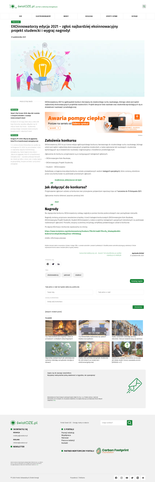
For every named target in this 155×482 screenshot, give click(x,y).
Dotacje (135, 16)
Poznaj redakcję (67, 433)
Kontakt (64, 443)
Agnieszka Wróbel (138, 253)
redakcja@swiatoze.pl (20, 436)
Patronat (15, 22)
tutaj (54, 400)
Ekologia (89, 16)
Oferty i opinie (111, 16)
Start (57, 202)
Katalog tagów (137, 281)
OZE (20, 16)
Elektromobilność (43, 16)
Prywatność (74, 478)
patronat (67, 275)
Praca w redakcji (67, 440)
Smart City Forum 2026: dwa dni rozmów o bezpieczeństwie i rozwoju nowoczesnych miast (25, 115)
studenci (78, 275)
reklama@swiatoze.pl (20, 443)
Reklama (82, 478)
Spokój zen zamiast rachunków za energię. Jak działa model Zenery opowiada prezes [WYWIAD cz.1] (126, 360)
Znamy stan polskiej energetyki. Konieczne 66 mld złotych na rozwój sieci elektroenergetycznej (93, 360)
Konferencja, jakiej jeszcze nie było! (68, 180)
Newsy (66, 16)
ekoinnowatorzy (53, 275)
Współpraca (66, 435)
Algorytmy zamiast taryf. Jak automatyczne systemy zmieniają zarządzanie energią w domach (59, 360)
